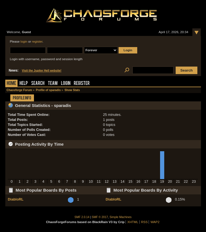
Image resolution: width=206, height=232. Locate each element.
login (24, 41)
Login (65, 84)
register (37, 41)
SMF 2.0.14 (82, 217)
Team (53, 84)
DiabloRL (15, 199)
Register (82, 84)
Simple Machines (121, 217)
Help (23, 84)
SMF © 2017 (100, 217)
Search (38, 84)
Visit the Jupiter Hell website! (42, 70)
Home (11, 84)
